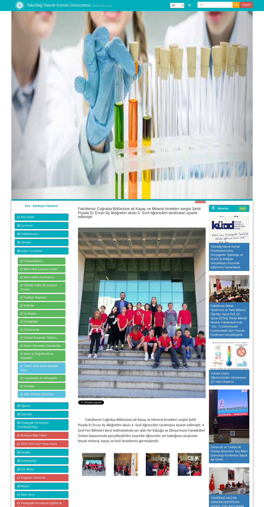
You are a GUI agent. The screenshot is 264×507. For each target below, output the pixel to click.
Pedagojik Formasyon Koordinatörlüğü (32, 425)
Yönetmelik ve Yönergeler (38, 378)
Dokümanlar (30, 329)
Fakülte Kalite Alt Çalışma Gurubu (38, 287)
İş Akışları (28, 313)
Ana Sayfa (25, 217)
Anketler (27, 305)
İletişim (23, 486)
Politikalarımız (28, 234)
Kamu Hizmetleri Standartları (40, 345)
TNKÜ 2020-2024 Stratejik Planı (39, 368)
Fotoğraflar (29, 321)
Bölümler (24, 414)
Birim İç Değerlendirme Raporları (36, 356)
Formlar (27, 386)
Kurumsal (25, 225)
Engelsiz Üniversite (31, 477)
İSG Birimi (25, 469)
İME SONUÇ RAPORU (37, 394)
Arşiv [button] (242, 208)
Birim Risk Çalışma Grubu (38, 269)
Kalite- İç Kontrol (29, 251)
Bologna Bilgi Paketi (32, 435)
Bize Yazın (26, 494)
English (246, 4)
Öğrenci (24, 405)
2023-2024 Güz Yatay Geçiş (37, 443)
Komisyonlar (27, 460)
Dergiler (24, 452)
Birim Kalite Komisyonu (37, 277)
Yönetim (24, 242)
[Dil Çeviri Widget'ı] (177, 5)
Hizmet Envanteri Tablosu (38, 337)
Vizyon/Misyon (31, 261)
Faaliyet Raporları (33, 297)
